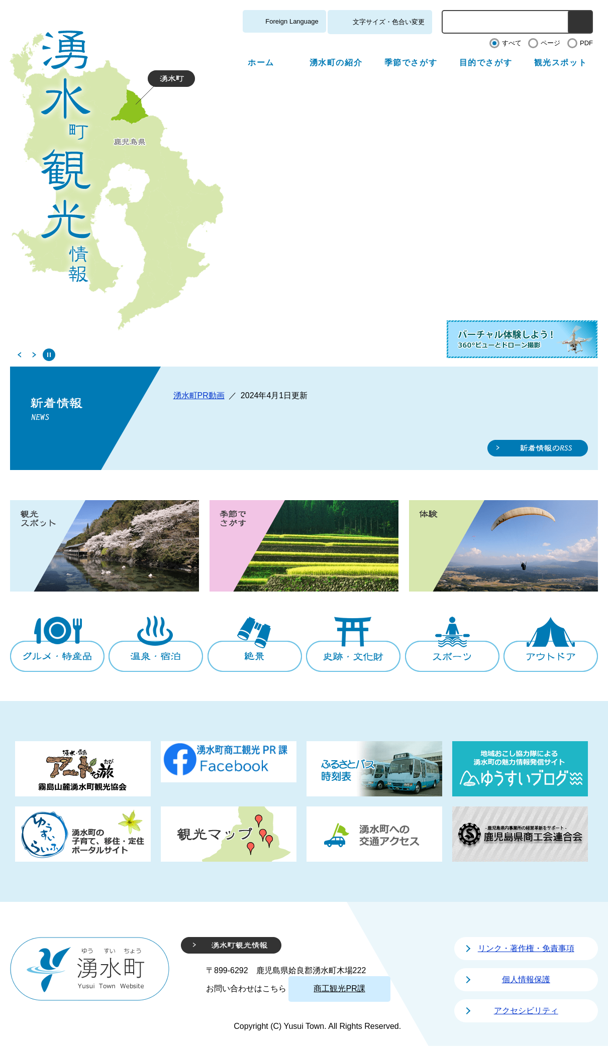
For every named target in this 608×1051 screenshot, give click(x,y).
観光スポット (560, 62)
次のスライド (34, 354)
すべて (512, 43)
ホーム (261, 62)
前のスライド (19, 354)
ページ (550, 43)
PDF (586, 43)
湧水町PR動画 (199, 395)
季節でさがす (411, 62)
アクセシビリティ (526, 1010)
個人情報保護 (526, 979)
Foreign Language (292, 21)
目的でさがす (486, 62)
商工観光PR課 (339, 988)
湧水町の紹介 (336, 62)
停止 (49, 354)
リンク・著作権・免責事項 (526, 948)
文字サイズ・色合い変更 (389, 22)
